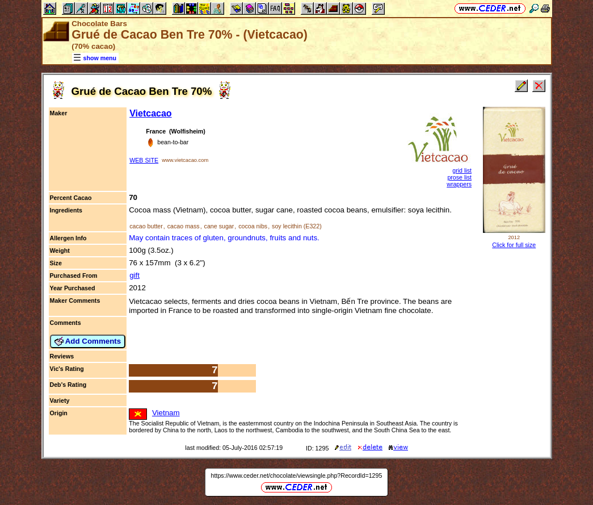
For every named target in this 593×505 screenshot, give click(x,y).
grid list (462, 170)
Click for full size (514, 244)
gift (134, 275)
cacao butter (146, 226)
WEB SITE (143, 160)
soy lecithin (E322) (297, 226)
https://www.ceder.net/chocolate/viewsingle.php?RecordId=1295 (296, 475)
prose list (459, 177)
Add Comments (87, 341)
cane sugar (219, 226)
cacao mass (183, 226)
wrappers (459, 184)
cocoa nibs (252, 226)
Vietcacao (150, 113)
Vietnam (166, 412)
